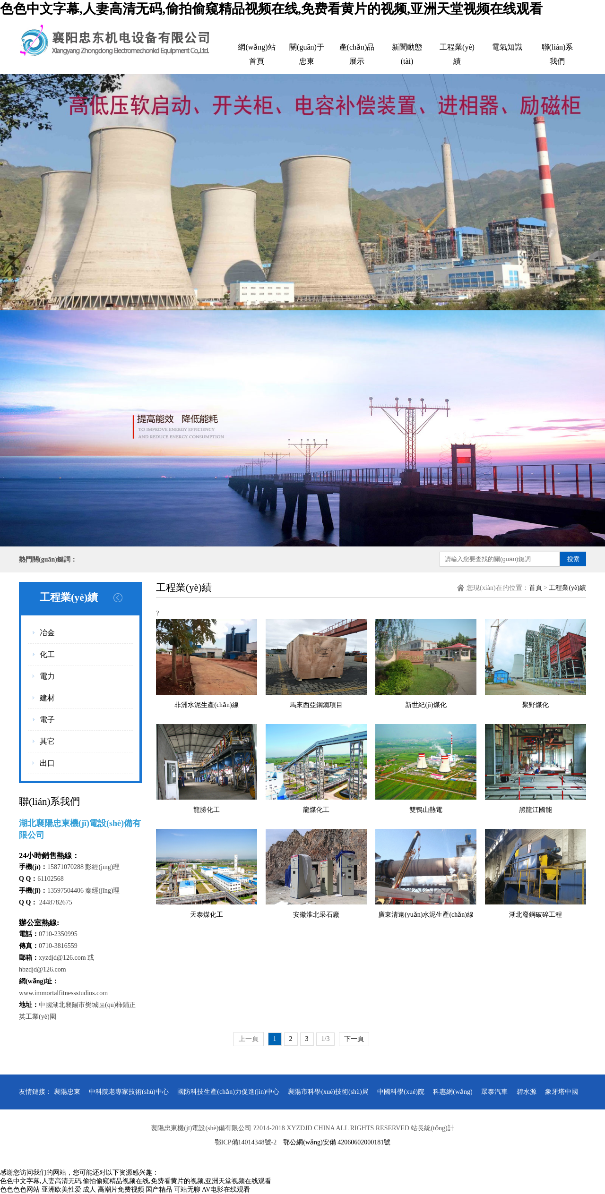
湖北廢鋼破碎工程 (535, 914)
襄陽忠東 (67, 1091)
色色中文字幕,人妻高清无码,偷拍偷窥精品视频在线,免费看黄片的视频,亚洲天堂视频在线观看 (271, 8)
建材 (47, 698)
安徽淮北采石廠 (316, 914)
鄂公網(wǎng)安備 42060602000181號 (336, 1142)
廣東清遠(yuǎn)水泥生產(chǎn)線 (426, 914)
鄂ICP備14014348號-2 (246, 1142)
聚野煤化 (535, 704)
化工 (47, 654)
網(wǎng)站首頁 (256, 54)
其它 (47, 741)
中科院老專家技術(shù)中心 (129, 1091)
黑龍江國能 (535, 809)
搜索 (573, 559)
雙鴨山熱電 (425, 809)
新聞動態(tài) (407, 54)
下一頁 (354, 1038)
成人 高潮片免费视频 (113, 1189)
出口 (47, 763)
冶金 (47, 633)
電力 (47, 676)
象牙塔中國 (561, 1091)
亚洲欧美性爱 (61, 1189)
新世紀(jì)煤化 (425, 704)
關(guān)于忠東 (306, 54)
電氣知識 (507, 47)
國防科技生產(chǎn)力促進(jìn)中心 (228, 1091)
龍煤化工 (316, 809)
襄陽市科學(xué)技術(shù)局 (328, 1091)
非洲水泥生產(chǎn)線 (206, 704)
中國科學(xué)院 (400, 1091)
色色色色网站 (20, 1189)
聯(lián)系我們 (557, 54)
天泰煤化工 (206, 914)
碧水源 (526, 1091)
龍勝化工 (206, 809)
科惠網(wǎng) (452, 1091)
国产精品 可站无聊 (173, 1189)
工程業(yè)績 (457, 54)
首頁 (535, 587)
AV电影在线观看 (226, 1189)
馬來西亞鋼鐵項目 (316, 704)
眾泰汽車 (494, 1091)
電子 (47, 720)
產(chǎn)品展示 (357, 54)
